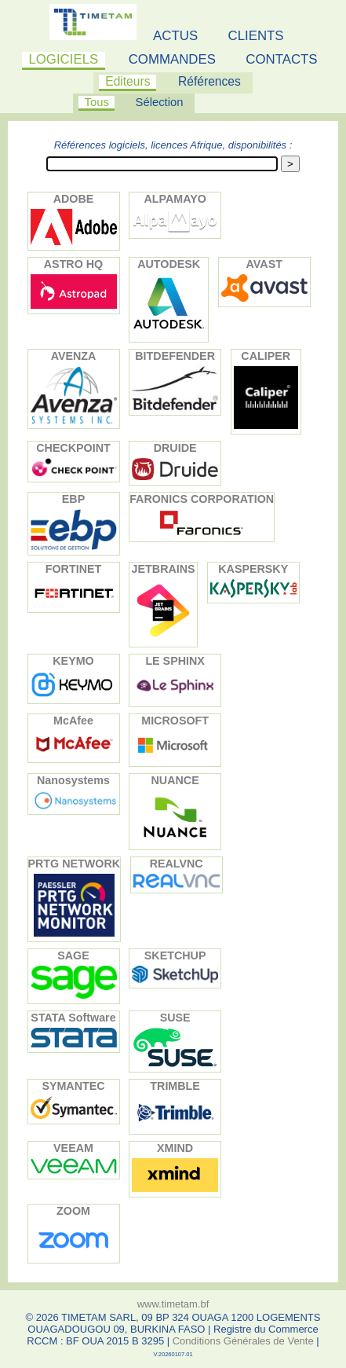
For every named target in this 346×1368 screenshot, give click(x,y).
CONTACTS (281, 59)
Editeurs (127, 81)
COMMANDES (172, 59)
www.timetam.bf (173, 1304)
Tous (97, 102)
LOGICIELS (63, 59)
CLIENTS (256, 35)
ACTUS (175, 35)
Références (209, 81)
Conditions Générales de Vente (243, 1341)
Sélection (160, 102)
